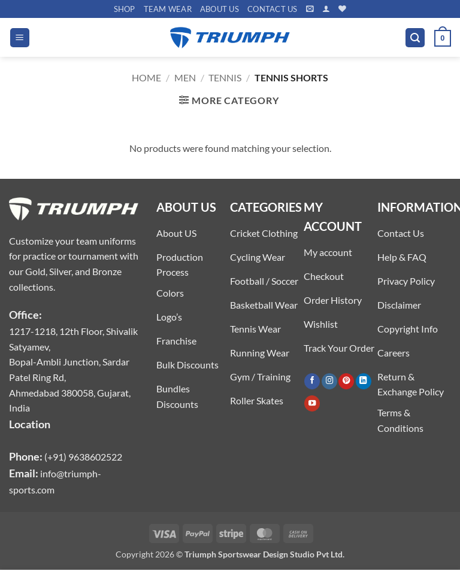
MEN (185, 77)
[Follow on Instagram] (329, 381)
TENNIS (224, 77)
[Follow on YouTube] (312, 403)
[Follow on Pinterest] (346, 381)
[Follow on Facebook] (312, 381)
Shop (124, 9)
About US (219, 9)
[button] (310, 8)
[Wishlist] (342, 8)
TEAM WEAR (168, 9)
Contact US (272, 9)
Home (146, 77)
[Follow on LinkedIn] (363, 381)
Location (29, 424)
